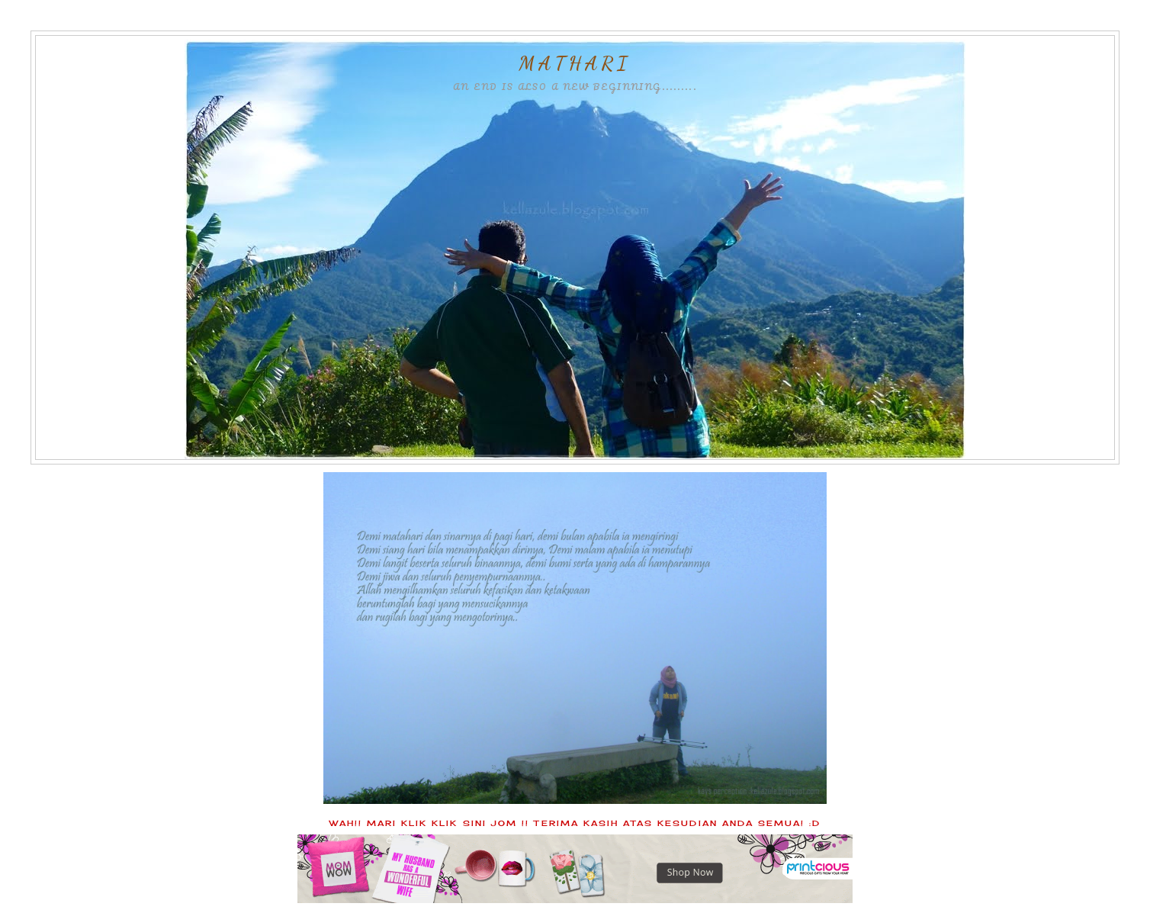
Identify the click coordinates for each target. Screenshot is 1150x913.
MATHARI (575, 63)
